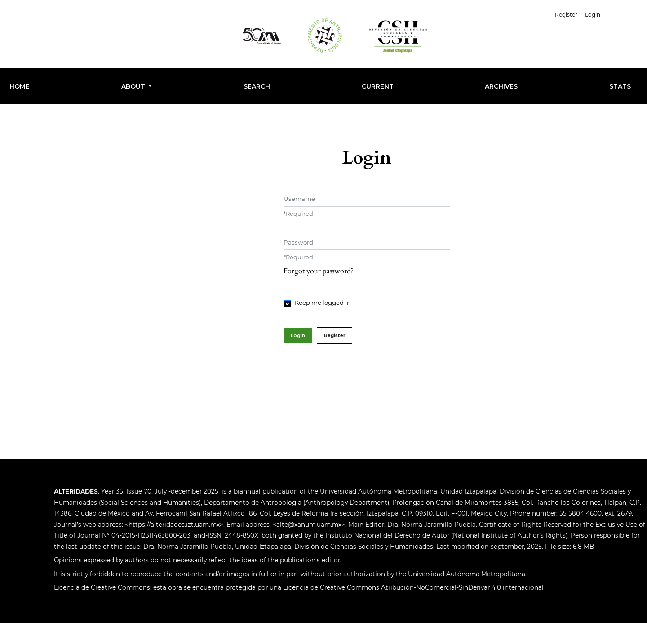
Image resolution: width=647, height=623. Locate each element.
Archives (501, 86)
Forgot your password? (319, 271)
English (623, 13)
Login (592, 14)
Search (257, 86)
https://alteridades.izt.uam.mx (174, 524)
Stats (620, 86)
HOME (19, 86)
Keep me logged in (323, 302)
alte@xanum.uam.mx (308, 524)
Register (566, 14)
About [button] (134, 86)
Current (378, 86)
